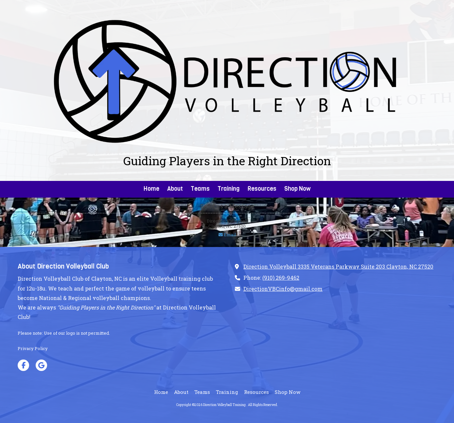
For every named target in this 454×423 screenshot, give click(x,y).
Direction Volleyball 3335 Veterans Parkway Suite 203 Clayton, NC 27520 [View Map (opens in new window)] (338, 266)
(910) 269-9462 (280, 277)
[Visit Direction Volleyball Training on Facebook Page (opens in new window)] (23, 365)
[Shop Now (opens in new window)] (297, 189)
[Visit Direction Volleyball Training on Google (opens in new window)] (41, 365)
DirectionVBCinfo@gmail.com (283, 288)
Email (227, 235)
